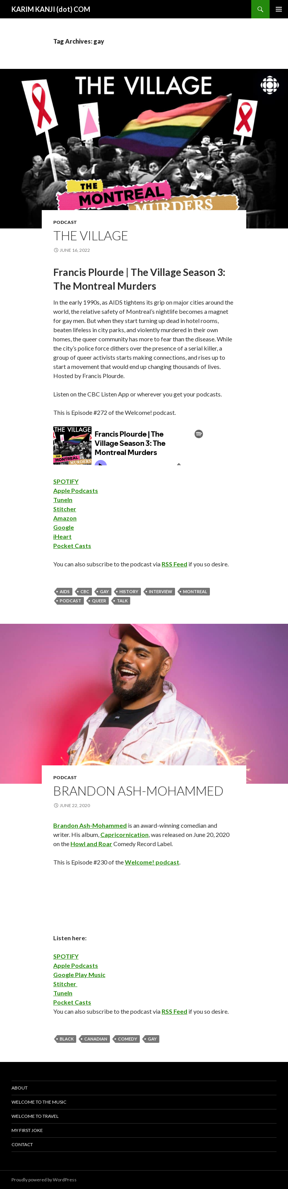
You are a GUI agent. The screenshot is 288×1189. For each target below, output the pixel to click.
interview (160, 591)
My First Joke (27, 1130)
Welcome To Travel (35, 1116)
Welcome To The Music (38, 1102)
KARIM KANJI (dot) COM (50, 9)
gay (104, 591)
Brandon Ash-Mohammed (138, 790)
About (19, 1088)
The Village (90, 235)
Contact (22, 1144)
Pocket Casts (72, 545)
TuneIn (62, 499)
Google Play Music (79, 974)
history (128, 591)
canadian (95, 1038)
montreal (195, 591)
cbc (84, 591)
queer (99, 600)
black (67, 1038)
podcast (65, 222)
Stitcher (64, 508)
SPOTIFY (66, 481)
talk (122, 600)
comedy (127, 1038)
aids (65, 591)
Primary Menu (279, 9)
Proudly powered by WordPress (44, 1179)
